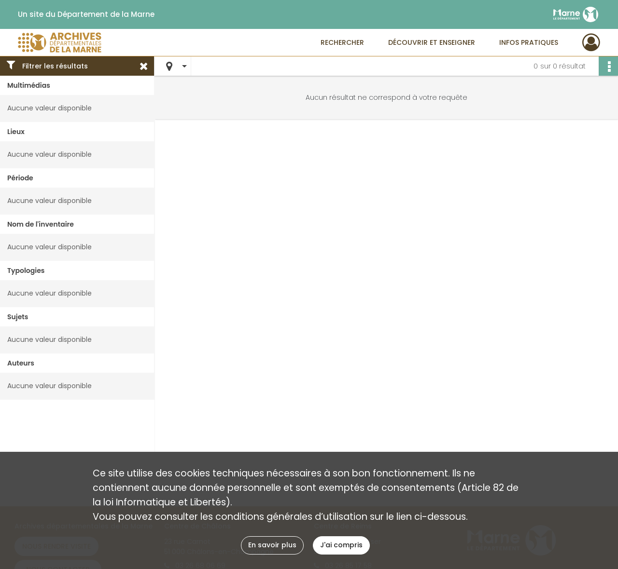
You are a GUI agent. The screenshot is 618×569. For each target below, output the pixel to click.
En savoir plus (272, 545)
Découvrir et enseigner (431, 42)
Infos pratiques (528, 42)
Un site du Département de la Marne (86, 14)
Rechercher (342, 42)
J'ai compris (341, 545)
